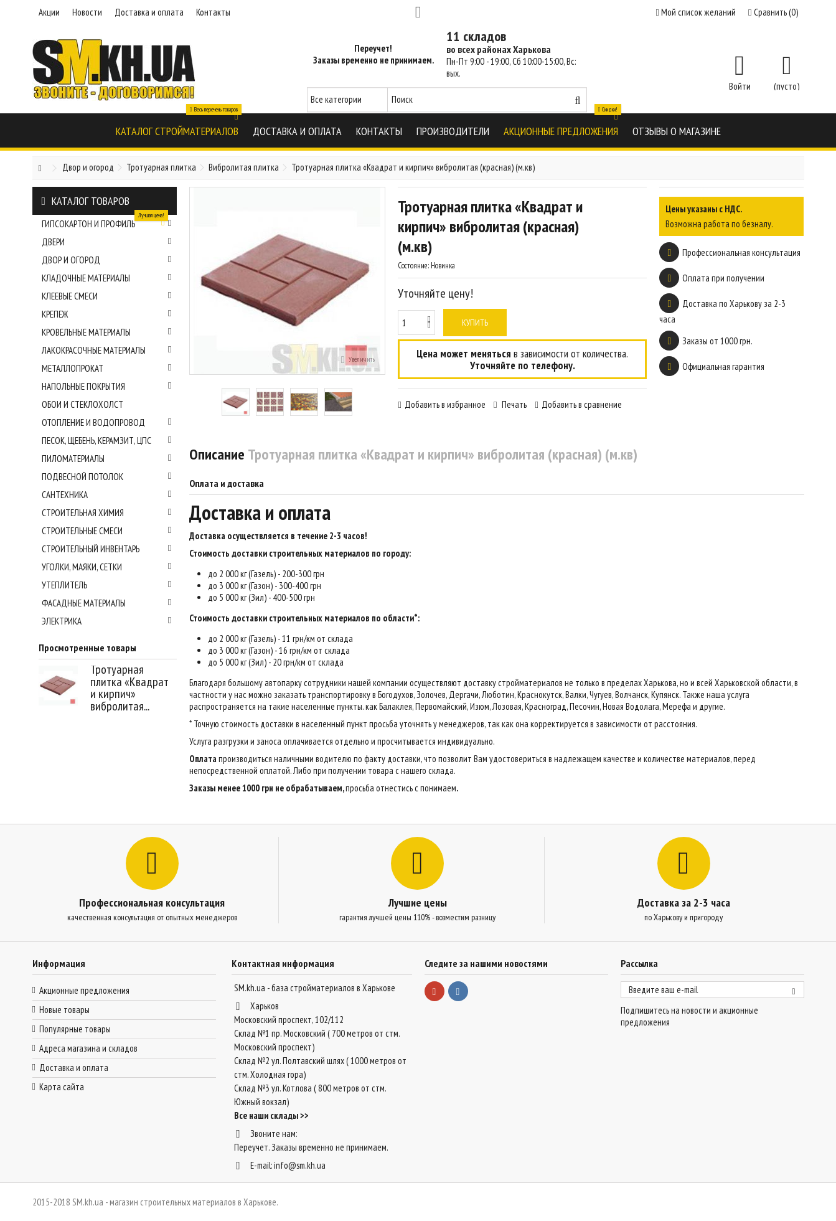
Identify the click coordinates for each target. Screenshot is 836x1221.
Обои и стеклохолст (82, 404)
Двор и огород (107, 260)
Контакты (213, 12)
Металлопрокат (107, 368)
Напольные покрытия (107, 386)
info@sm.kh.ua (300, 1165)
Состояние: (413, 265)
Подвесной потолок (107, 477)
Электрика (107, 621)
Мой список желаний (696, 12)
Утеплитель (107, 585)
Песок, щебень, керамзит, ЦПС (107, 440)
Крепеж (107, 314)
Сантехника (107, 495)
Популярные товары (75, 1029)
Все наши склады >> (271, 1115)
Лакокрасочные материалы (107, 350)
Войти (740, 85)
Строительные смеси (107, 531)
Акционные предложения (84, 990)
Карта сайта (61, 1087)
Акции (49, 12)
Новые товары (64, 1010)
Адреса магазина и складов (88, 1048)
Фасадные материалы (107, 603)
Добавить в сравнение (582, 404)
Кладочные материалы (107, 278)
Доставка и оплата (149, 12)
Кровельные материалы (107, 332)
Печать (513, 404)
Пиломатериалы (107, 458)
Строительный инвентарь (107, 549)
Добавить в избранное (445, 404)
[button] (177, 130)
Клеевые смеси (107, 296)
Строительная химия (107, 513)
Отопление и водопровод (107, 422)
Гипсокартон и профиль (107, 222)
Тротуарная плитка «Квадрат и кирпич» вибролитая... (129, 687)
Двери (107, 242)
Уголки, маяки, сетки (107, 567)
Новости (87, 12)
